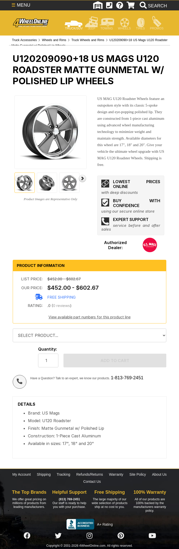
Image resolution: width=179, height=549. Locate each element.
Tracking (63, 474)
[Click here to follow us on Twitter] (58, 536)
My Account (21, 474)
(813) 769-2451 (69, 499)
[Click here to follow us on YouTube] (152, 536)
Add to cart (115, 360)
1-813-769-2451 (127, 377)
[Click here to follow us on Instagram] (90, 536)
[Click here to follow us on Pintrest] (121, 536)
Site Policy (137, 474)
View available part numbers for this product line (89, 317)
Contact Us (92, 481)
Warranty (116, 474)
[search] (152, 5)
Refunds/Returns (89, 474)
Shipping (44, 474)
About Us (159, 474)
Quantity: (47, 349)
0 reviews (61, 305)
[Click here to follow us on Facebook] (27, 536)
